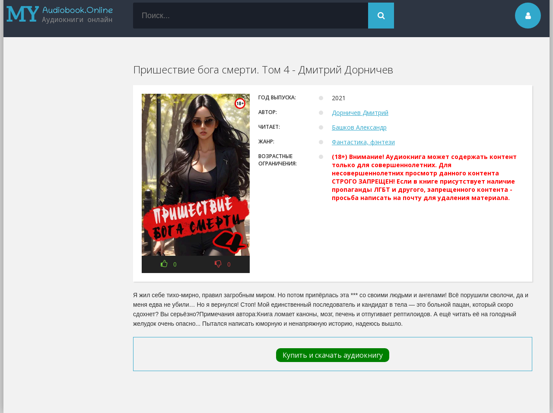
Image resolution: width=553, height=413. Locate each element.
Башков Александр (359, 127)
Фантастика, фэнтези (363, 142)
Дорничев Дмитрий (360, 112)
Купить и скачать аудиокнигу (333, 355)
